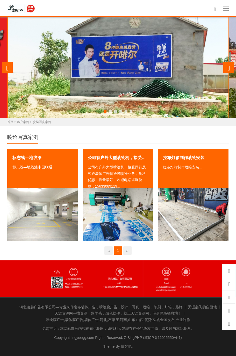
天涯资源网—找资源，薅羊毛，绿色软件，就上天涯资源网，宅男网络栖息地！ (118, 313)
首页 (10, 122)
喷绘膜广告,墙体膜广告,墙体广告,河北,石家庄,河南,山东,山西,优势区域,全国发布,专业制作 (118, 320)
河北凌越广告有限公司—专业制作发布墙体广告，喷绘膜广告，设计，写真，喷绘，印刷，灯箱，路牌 (101, 307)
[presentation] (7, 67)
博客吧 (126, 346)
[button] (105, 111)
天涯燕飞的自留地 (202, 307)
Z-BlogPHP (133, 338)
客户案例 (23, 122)
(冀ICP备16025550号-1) (162, 338)
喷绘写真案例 (42, 122)
